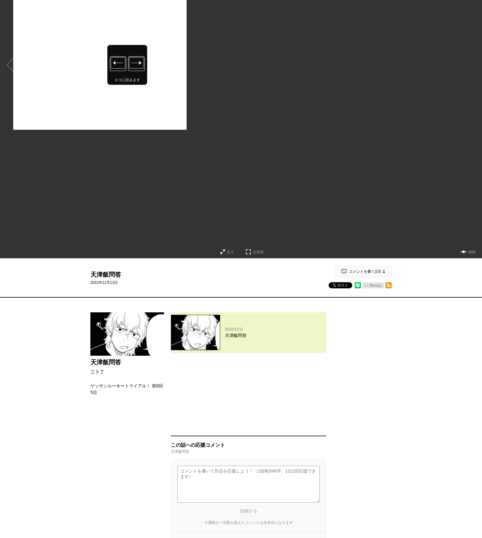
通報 (316, 494)
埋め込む (376, 285)
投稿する (248, 440)
